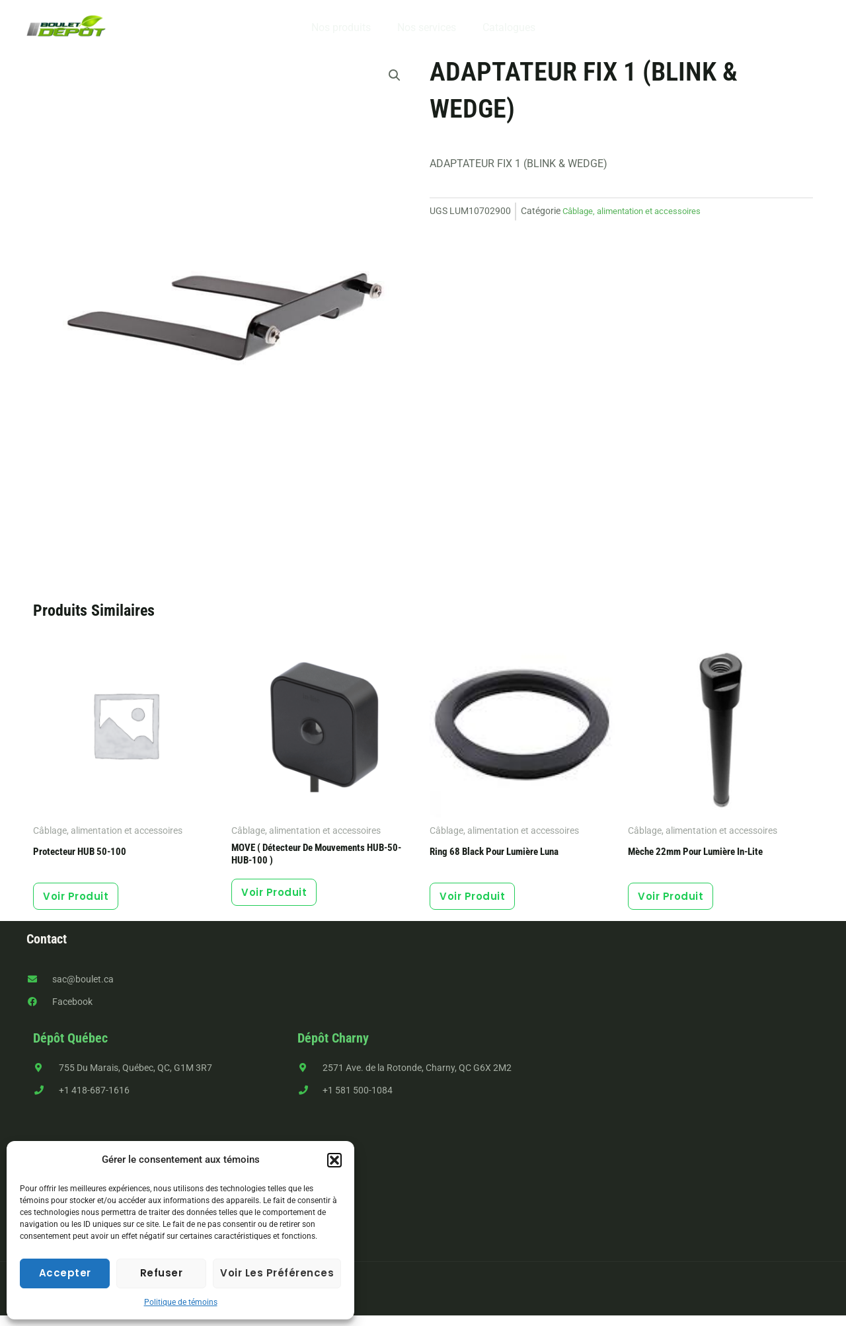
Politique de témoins (180, 1302)
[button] (334, 1160)
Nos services (426, 27)
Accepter (65, 1273)
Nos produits (346, 27)
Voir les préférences (277, 1273)
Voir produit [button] (84, 900)
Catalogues (503, 27)
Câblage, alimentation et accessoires (637, 211)
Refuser (161, 1273)
